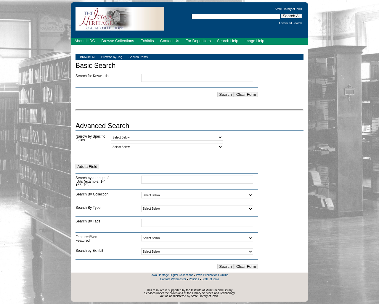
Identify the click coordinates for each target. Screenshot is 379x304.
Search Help (227, 41)
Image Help (254, 41)
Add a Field (87, 166)
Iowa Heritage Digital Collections (172, 275)
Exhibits (147, 41)
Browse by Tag (112, 57)
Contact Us (169, 41)
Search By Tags (88, 221)
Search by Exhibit (89, 251)
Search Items (138, 57)
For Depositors (198, 41)
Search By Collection (92, 194)
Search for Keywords (92, 76)
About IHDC (85, 41)
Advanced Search (290, 23)
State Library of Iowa (288, 9)
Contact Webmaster (173, 279)
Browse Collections (117, 41)
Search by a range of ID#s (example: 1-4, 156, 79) (92, 181)
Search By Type (88, 208)
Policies (194, 279)
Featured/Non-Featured (87, 239)
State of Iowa (210, 279)
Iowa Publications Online (212, 275)
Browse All (87, 57)
